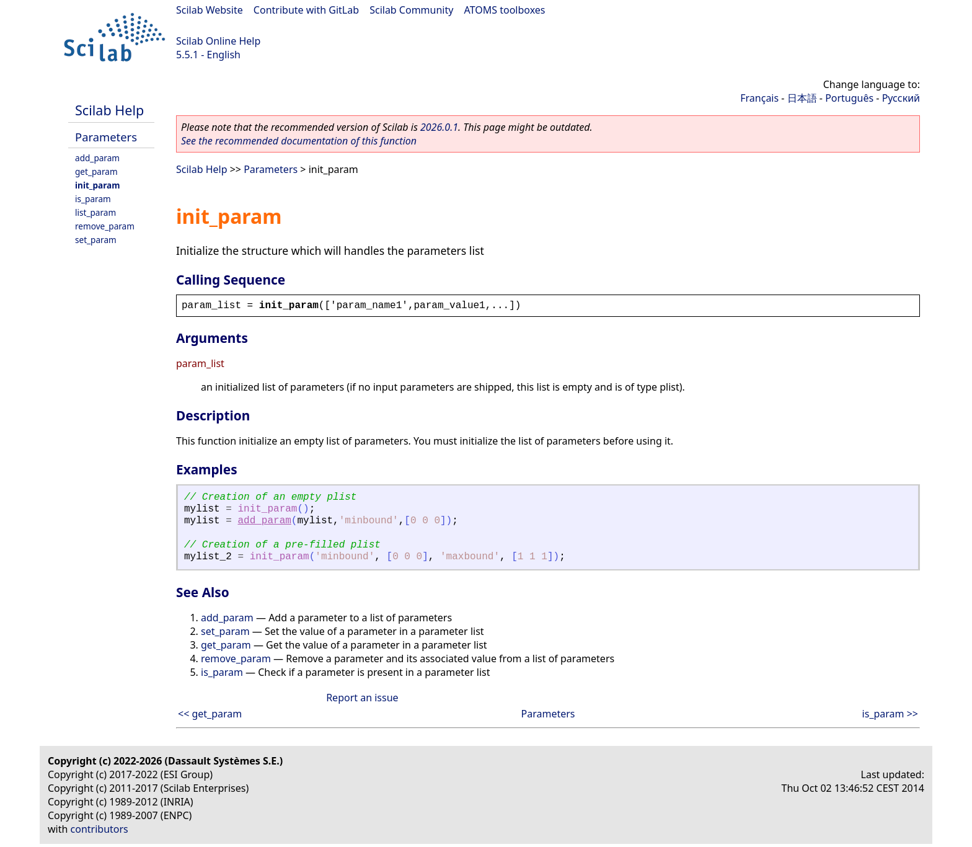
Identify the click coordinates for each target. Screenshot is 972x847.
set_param (96, 240)
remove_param (105, 226)
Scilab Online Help (218, 41)
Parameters (106, 136)
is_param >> (890, 714)
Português (849, 98)
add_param (97, 158)
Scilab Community (411, 10)
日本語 (802, 98)
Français (759, 98)
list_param (95, 212)
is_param (93, 199)
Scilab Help (109, 110)
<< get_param (210, 714)
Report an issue (362, 697)
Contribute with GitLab (306, 10)
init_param (97, 185)
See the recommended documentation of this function (299, 141)
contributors (99, 829)
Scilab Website (209, 10)
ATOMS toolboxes (505, 10)
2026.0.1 (439, 127)
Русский (901, 98)
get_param (96, 171)
